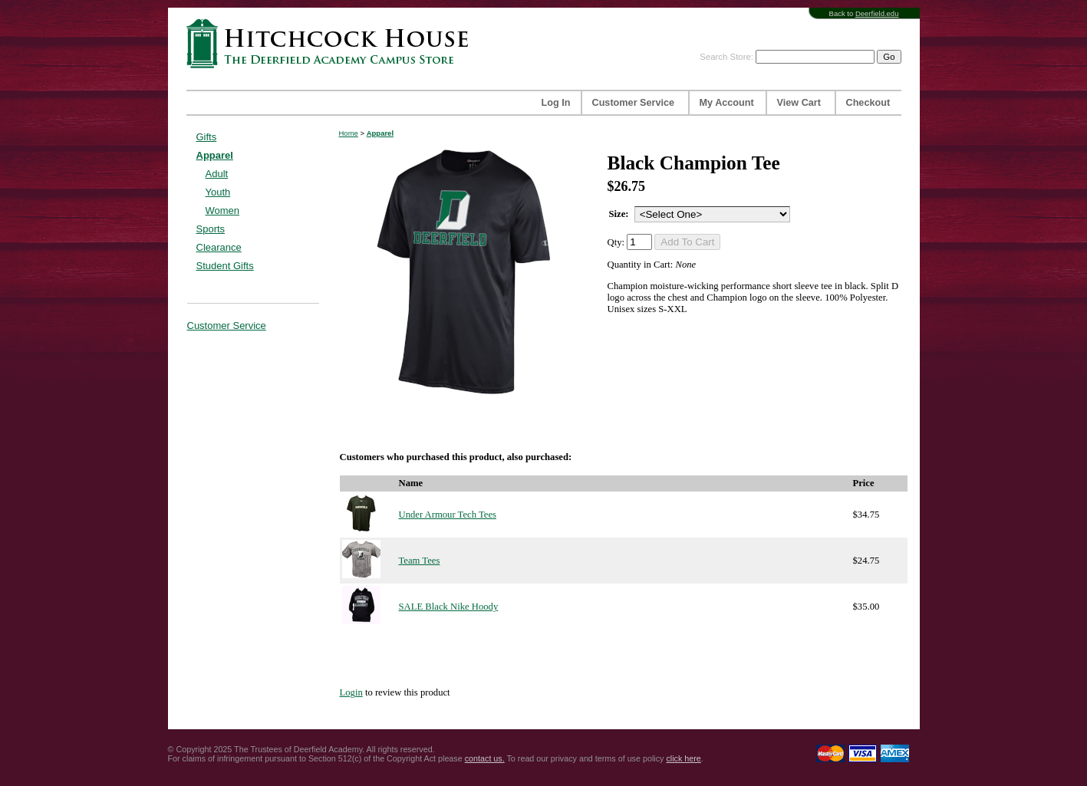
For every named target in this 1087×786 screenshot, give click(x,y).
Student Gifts (225, 265)
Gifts (206, 137)
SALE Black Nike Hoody (449, 606)
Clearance (219, 247)
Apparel (214, 155)
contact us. (485, 758)
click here (683, 758)
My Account (727, 102)
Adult (217, 173)
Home (348, 133)
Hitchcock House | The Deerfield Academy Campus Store (332, 43)
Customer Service (633, 102)
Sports (211, 229)
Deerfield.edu (877, 13)
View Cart (799, 102)
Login (351, 692)
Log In (556, 102)
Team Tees (419, 560)
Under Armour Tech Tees (447, 514)
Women (223, 210)
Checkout (868, 102)
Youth (218, 192)
